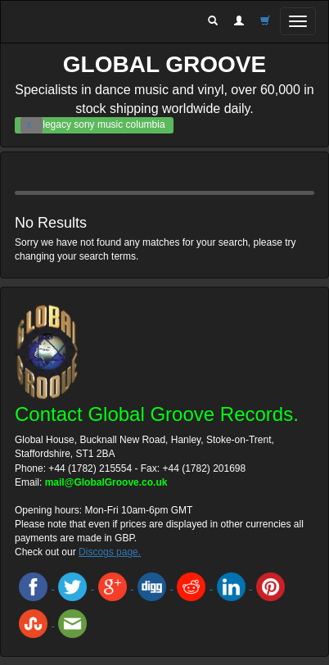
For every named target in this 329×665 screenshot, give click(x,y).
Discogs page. (110, 552)
